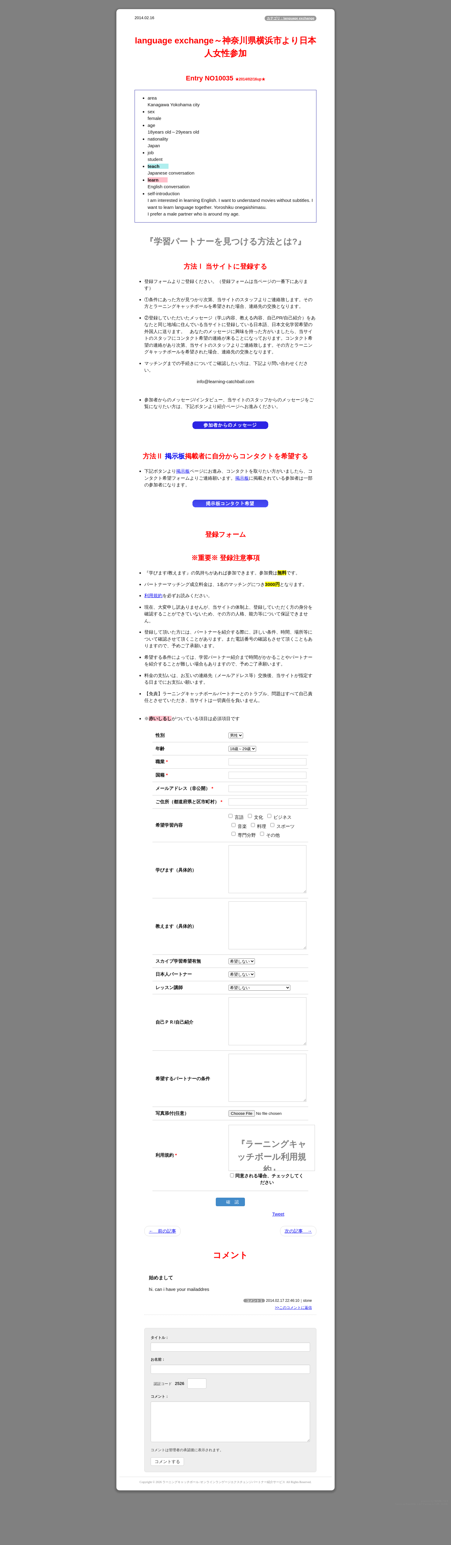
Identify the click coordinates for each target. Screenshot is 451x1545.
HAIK (438, 1537)
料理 (258, 826)
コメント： (160, 1433)
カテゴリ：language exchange (290, 18)
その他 (270, 835)
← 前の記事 (162, 1267)
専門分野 (244, 835)
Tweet (278, 1250)
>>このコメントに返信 (293, 1344)
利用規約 (153, 595)
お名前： (158, 1396)
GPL (437, 1540)
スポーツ (282, 826)
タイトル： (160, 1374)
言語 (236, 817)
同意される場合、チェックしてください (266, 1216)
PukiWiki (411, 1540)
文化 (255, 817)
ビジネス (279, 817)
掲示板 (175, 456)
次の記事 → (298, 1267)
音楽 (239, 826)
